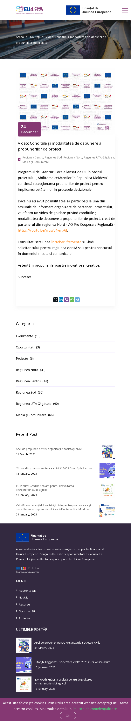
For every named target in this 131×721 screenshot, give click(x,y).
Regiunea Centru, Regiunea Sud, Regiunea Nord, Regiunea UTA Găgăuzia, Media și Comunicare (66, 160)
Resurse (23, 604)
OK (68, 715)
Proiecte (23, 618)
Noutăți (36, 37)
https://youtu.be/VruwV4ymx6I (42, 230)
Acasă (21, 37)
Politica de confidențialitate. (95, 708)
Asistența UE (26, 590)
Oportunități (25, 611)
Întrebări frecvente (66, 242)
